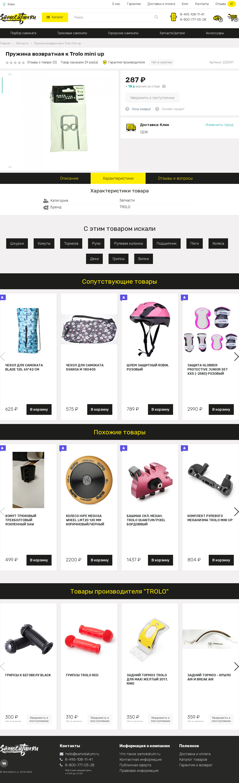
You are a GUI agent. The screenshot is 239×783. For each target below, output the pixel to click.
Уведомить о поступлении (152, 98)
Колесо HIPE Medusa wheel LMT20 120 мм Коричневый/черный (85, 520)
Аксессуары (215, 33)
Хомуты (44, 243)
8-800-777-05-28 (193, 19)
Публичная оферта (135, 765)
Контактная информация (141, 759)
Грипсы (118, 259)
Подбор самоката (23, 33)
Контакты (202, 4)
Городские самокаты (123, 33)
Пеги (194, 243)
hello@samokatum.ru (79, 754)
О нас (116, 4)
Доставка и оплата (195, 754)
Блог (185, 4)
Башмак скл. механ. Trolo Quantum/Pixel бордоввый (146, 520)
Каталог (55, 17)
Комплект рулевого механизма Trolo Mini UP (210, 518)
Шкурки (17, 243)
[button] (236, 356)
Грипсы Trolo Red (82, 675)
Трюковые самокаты (72, 33)
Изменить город (219, 125)
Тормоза (71, 243)
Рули (96, 243)
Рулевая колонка (128, 243)
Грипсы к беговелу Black (28, 675)
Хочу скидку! (141, 109)
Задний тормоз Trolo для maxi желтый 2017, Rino (147, 679)
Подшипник (167, 243)
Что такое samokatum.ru (140, 754)
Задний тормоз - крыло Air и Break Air (209, 677)
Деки (94, 259)
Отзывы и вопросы (175, 178)
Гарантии (134, 4)
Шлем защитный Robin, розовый (148, 367)
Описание (69, 178)
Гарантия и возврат (196, 765)
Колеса (218, 243)
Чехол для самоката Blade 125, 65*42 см (24, 367)
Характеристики (118, 178)
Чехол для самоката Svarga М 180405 (85, 367)
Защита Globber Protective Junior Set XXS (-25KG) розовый (207, 369)
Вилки (143, 259)
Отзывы (225, 4)
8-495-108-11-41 (192, 14)
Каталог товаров (193, 759)
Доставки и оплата (161, 4)
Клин (9, 4)
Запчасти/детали (172, 33)
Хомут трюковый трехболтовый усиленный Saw (20, 520)
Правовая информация (139, 770)
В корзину (39, 409)
